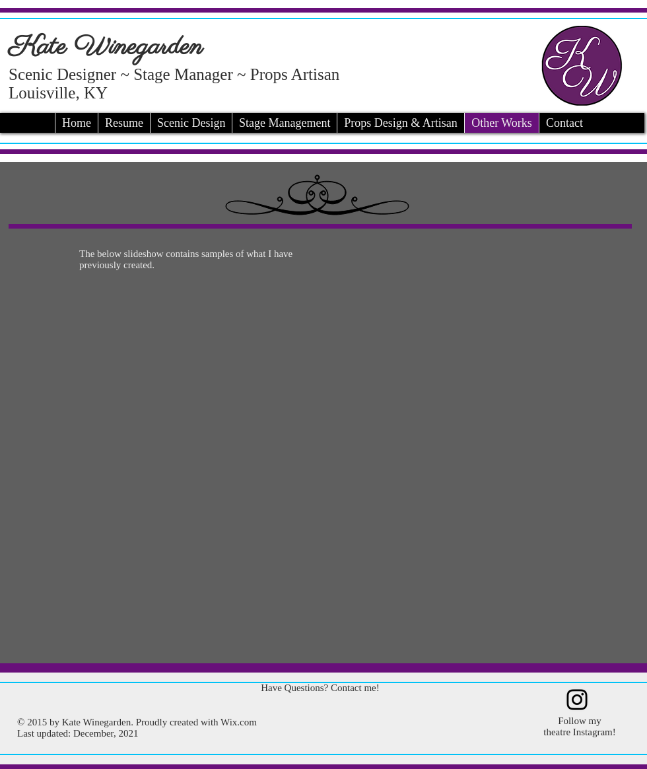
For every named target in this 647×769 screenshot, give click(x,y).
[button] (319, 466)
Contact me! (355, 687)
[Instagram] (577, 700)
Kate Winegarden (106, 47)
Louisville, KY (58, 93)
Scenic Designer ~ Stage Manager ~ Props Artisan (174, 74)
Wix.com (239, 722)
